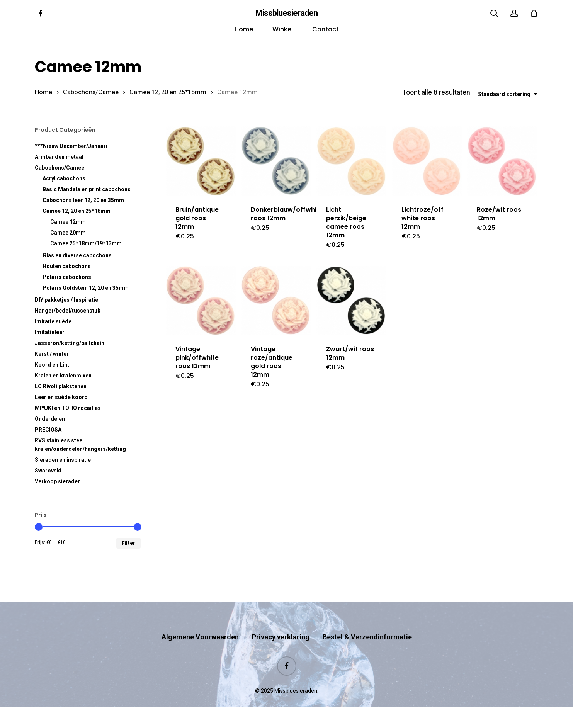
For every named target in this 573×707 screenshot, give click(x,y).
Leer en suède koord (61, 397)
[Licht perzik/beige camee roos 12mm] (351, 161)
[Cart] (534, 13)
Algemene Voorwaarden (200, 622)
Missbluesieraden (286, 13)
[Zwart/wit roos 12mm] (351, 300)
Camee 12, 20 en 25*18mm (167, 92)
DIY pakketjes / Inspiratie (66, 300)
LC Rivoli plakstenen (61, 386)
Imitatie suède (53, 321)
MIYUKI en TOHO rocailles (68, 408)
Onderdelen (50, 419)
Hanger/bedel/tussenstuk (67, 311)
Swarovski (48, 470)
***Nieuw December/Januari (71, 146)
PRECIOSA (48, 430)
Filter (128, 543)
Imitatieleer (50, 332)
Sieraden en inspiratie (63, 460)
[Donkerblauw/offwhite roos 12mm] (276, 161)
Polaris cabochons (67, 277)
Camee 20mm (68, 232)
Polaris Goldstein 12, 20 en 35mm (86, 288)
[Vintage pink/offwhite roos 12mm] (200, 300)
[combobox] (508, 94)
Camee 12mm (68, 222)
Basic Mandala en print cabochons (87, 189)
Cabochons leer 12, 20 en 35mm (83, 200)
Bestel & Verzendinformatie (367, 622)
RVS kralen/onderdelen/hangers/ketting (80, 444)
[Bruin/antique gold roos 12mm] (200, 161)
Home (43, 92)
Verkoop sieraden (58, 481)
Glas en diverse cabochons (77, 255)
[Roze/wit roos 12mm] (502, 161)
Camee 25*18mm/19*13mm (86, 243)
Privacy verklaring (280, 622)
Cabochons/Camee (91, 92)
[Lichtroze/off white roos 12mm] (426, 161)
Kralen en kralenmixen (63, 375)
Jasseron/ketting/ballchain (69, 343)
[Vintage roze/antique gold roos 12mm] (276, 300)
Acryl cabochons (64, 178)
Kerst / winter (52, 354)
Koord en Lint (52, 365)
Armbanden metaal (59, 157)
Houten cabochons (67, 266)
